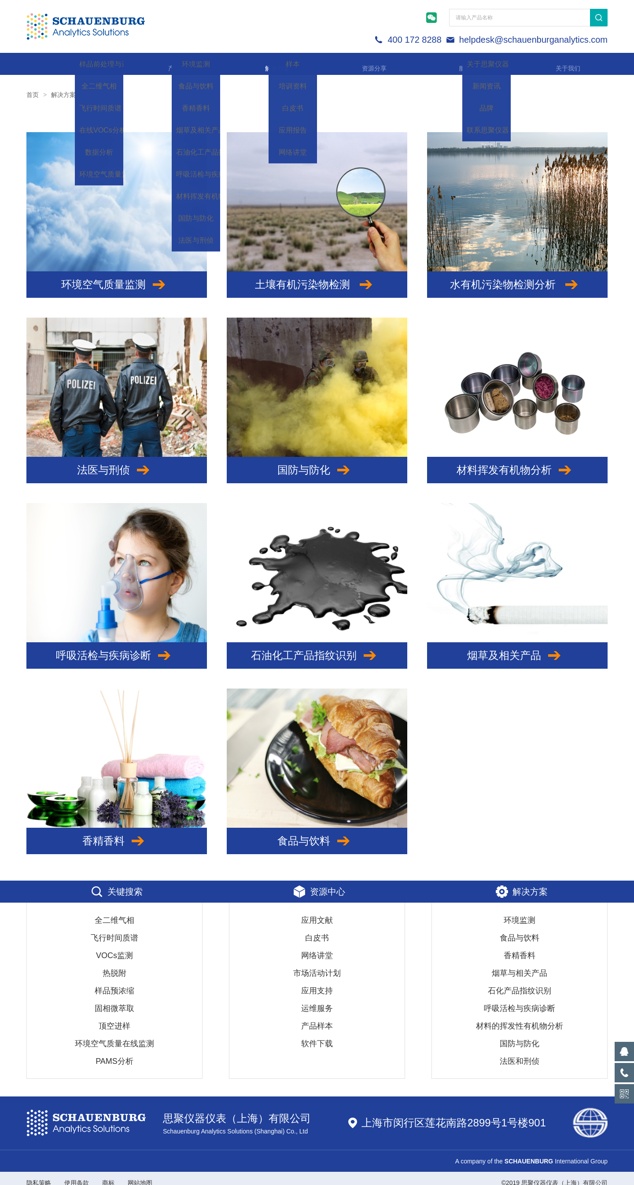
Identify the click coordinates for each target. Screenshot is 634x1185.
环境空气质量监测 (116, 276)
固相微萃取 (114, 999)
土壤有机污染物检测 (317, 276)
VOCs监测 (114, 946)
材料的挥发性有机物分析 (519, 1017)
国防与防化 (317, 461)
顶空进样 (114, 1017)
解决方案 (268, 63)
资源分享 (365, 63)
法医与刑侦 (116, 461)
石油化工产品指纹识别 (317, 646)
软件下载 (317, 1034)
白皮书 (317, 929)
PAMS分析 (114, 1052)
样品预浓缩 (114, 982)
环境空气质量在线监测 (114, 1034)
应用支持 (317, 982)
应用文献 (317, 911)
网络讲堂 (317, 946)
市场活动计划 (317, 964)
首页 (75, 63)
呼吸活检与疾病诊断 (116, 646)
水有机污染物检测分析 (517, 276)
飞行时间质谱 (114, 929)
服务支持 (462, 63)
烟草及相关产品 (517, 646)
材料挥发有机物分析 (517, 461)
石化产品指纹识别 (519, 982)
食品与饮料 (317, 832)
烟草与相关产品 (519, 964)
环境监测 (519, 911)
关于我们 (559, 63)
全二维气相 (114, 911)
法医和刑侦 (519, 1052)
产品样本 (317, 1017)
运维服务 (317, 999)
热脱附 (114, 964)
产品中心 (171, 63)
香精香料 (116, 832)
